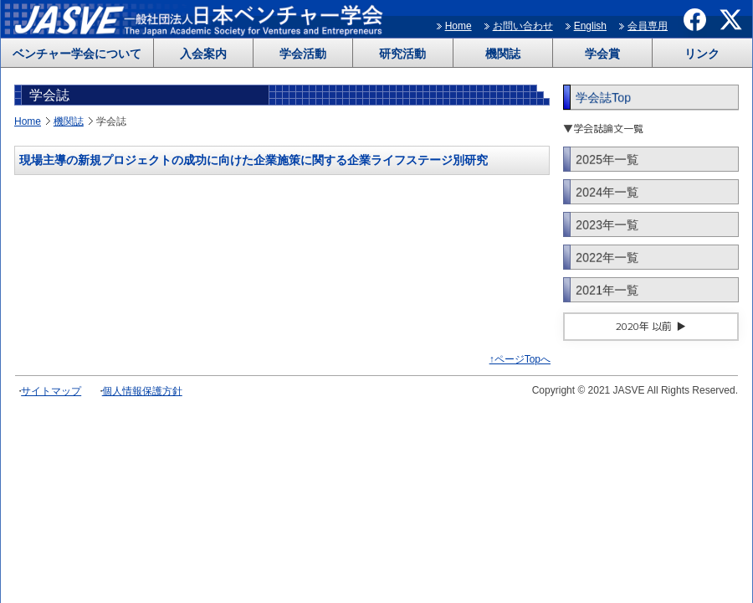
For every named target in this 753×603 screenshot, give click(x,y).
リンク (702, 53)
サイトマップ (51, 391)
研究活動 (402, 53)
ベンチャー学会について (77, 53)
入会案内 (203, 53)
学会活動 (302, 53)
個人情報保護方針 (142, 391)
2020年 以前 (644, 326)
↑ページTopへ (520, 359)
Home (458, 26)
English (590, 26)
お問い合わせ (523, 26)
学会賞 (602, 53)
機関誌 (502, 53)
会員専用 (648, 26)
